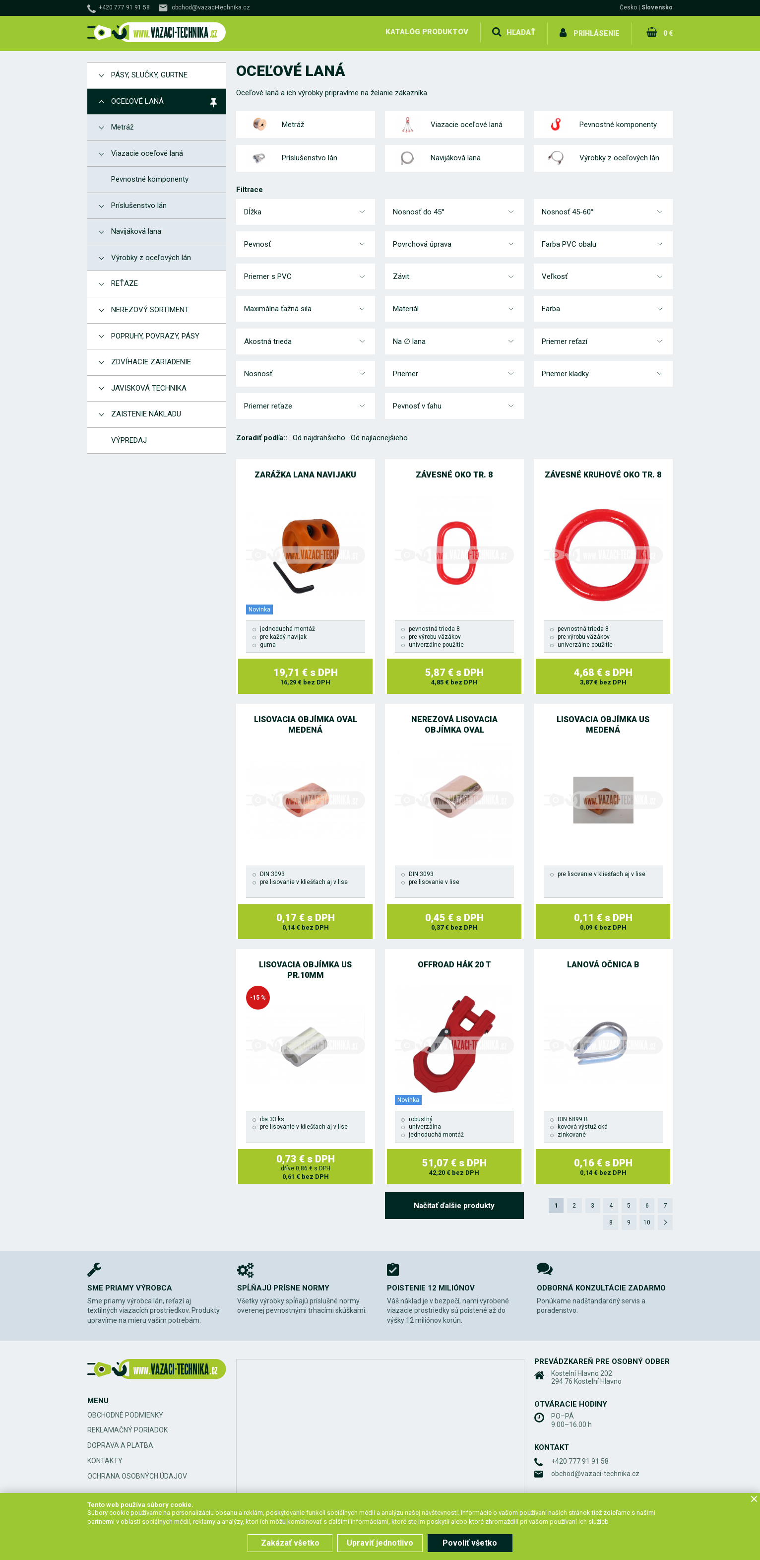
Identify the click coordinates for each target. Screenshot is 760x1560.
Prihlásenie (596, 31)
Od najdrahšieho (319, 434)
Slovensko (657, 7)
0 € (667, 31)
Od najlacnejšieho (379, 434)
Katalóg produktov (426, 31)
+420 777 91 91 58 (124, 7)
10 (646, 1219)
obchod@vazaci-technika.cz (211, 7)
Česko (628, 7)
